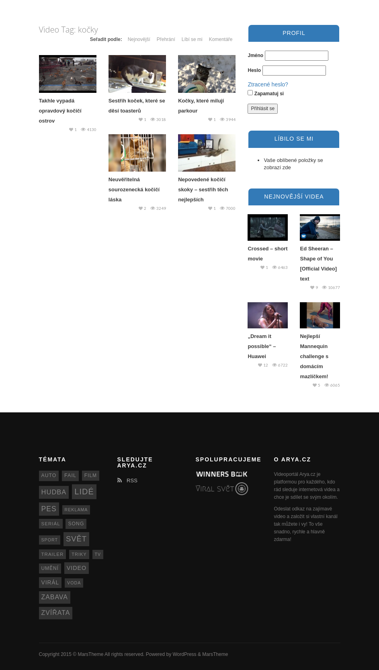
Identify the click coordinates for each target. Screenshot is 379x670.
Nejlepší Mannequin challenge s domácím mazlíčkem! (314, 356)
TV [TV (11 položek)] (98, 554)
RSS (127, 480)
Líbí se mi (192, 39)
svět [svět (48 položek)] (76, 539)
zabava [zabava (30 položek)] (54, 597)
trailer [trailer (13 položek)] (52, 554)
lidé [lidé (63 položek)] (84, 491)
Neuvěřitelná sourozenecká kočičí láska (134, 189)
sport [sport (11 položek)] (49, 539)
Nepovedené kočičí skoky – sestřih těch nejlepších (203, 189)
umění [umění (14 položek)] (50, 568)
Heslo (254, 70)
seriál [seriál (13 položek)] (50, 523)
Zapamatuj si (266, 93)
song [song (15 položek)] (76, 524)
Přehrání (166, 39)
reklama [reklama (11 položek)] (76, 509)
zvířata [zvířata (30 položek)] (55, 612)
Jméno (255, 55)
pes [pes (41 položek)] (49, 509)
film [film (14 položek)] (90, 475)
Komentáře (221, 39)
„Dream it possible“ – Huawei (262, 346)
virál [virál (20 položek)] (50, 583)
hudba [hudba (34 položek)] (54, 492)
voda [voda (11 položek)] (74, 582)
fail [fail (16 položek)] (70, 475)
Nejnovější (139, 39)
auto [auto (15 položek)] (49, 475)
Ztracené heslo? (268, 84)
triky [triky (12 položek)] (79, 554)
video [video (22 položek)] (76, 568)
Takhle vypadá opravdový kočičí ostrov (60, 111)
